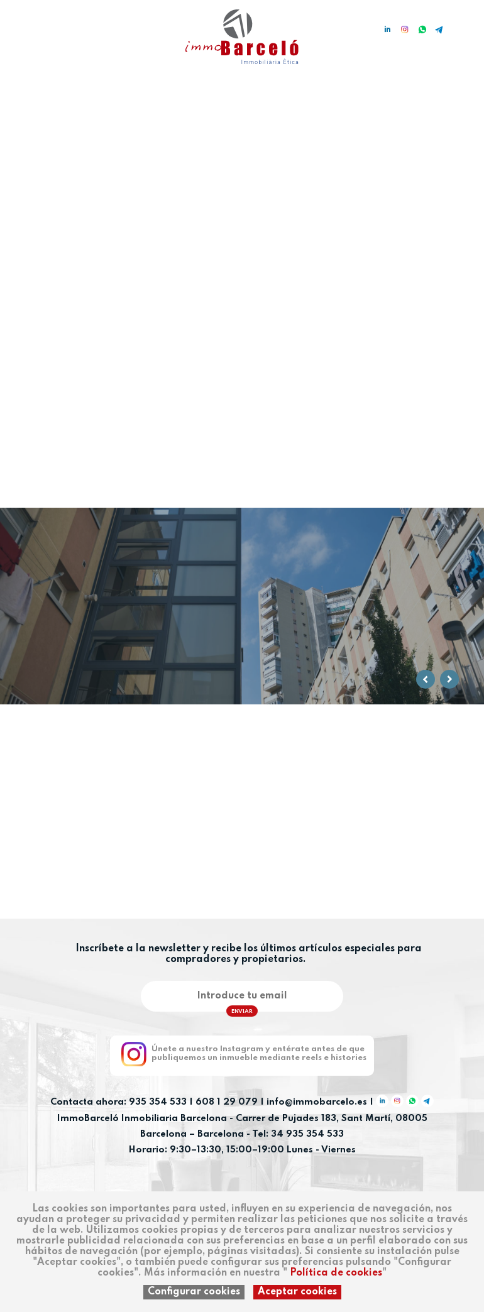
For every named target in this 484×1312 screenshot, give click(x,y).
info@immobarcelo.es (317, 1102)
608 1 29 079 (226, 1102)
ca (33, 26)
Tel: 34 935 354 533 (298, 1134)
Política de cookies (336, 1273)
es (14, 26)
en (52, 26)
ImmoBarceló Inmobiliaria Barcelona (143, 1118)
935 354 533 (158, 1102)
